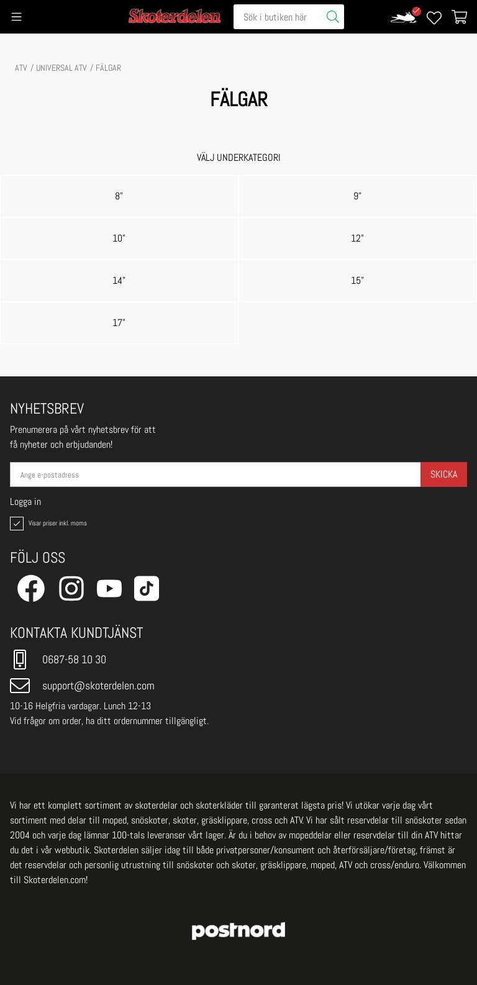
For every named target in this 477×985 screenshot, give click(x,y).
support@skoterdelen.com (82, 686)
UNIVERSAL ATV (61, 67)
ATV (21, 67)
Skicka (443, 474)
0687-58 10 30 (58, 660)
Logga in (25, 502)
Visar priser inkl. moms (47, 523)
